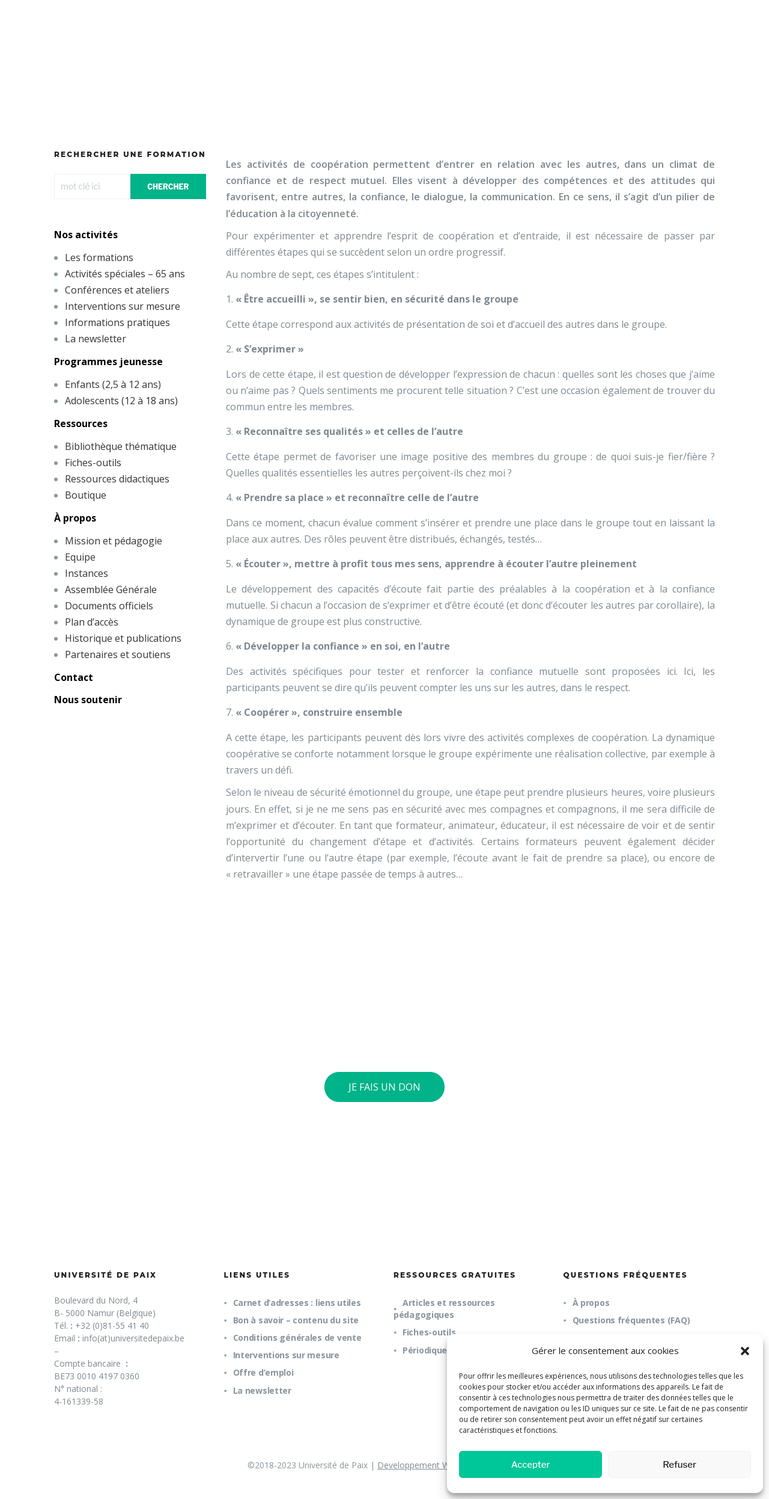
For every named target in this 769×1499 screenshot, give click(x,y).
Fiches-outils (93, 462)
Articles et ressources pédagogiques (444, 1308)
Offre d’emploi (263, 1372)
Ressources (81, 423)
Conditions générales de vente (297, 1337)
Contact (73, 677)
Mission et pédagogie (113, 540)
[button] (745, 1351)
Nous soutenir (88, 699)
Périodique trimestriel (448, 1350)
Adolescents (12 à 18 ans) (121, 400)
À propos (75, 518)
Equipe (80, 557)
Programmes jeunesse (108, 361)
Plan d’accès (91, 622)
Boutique (85, 495)
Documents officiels (109, 605)
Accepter (530, 1464)
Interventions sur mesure (122, 306)
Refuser (679, 1464)
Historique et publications (123, 638)
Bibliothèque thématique (121, 446)
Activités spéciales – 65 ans (125, 273)
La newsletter (95, 338)
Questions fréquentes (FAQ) (631, 1320)
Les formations (99, 257)
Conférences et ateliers (117, 290)
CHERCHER (168, 186)
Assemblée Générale (111, 589)
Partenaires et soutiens (118, 654)
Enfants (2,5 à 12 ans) (113, 384)
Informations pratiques (117, 322)
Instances (86, 573)
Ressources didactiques (117, 478)
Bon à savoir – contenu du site (296, 1320)
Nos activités (86, 234)
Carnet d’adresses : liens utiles (297, 1302)
